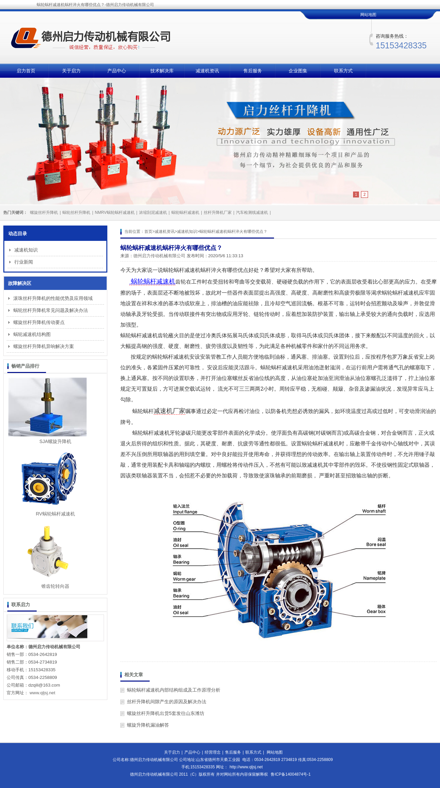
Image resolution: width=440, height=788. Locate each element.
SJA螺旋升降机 (55, 441)
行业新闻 (23, 262)
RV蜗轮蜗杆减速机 (55, 513)
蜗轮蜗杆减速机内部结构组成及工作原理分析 (173, 690)
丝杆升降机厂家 (218, 212)
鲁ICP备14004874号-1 (291, 774)
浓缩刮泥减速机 (153, 212)
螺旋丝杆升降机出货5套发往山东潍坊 (165, 713)
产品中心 (116, 70)
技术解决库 (162, 70)
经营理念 (213, 752)
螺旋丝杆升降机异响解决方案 (43, 346)
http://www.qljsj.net (246, 767)
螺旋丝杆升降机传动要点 (39, 322)
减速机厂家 (169, 410)
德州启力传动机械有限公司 (159, 255)
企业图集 (298, 70)
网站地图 (368, 14)
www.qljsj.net (42, 692)
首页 (148, 231)
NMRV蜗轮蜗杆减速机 (115, 212)
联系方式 (343, 70)
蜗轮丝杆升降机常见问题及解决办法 (50, 310)
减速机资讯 (207, 70)
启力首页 (26, 70)
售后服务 (252, 70)
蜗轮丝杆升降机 (76, 212)
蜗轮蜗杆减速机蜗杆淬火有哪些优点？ (233, 231)
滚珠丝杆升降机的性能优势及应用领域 (53, 298)
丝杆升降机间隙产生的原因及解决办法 (166, 701)
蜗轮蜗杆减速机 (185, 212)
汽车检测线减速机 (252, 212)
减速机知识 (187, 231)
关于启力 (71, 70)
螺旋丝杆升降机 (44, 212)
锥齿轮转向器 (55, 586)
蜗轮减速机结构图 (32, 334)
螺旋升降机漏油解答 (148, 725)
